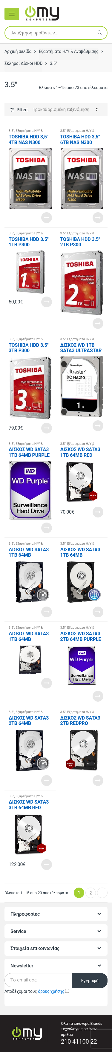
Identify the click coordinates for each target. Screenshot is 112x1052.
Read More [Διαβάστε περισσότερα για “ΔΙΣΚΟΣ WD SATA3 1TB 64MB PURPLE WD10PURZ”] (46, 528)
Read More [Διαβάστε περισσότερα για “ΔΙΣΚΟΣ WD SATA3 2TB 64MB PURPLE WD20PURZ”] (98, 696)
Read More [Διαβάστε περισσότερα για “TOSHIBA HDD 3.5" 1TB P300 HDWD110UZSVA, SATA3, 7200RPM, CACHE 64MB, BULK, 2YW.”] (46, 302)
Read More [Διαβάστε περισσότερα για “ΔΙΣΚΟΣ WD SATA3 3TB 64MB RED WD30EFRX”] (46, 864)
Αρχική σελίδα (17, 51)
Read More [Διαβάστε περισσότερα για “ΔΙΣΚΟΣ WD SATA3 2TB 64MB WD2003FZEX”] (46, 780)
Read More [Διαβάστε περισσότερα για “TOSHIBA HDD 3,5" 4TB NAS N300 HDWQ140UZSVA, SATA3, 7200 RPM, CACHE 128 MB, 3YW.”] (46, 217)
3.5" (11, 131)
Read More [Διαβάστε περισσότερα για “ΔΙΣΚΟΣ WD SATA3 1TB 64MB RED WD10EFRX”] (98, 512)
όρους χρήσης (51, 991)
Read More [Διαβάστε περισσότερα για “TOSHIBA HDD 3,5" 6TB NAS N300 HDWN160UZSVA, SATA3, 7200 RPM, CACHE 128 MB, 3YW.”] (98, 217)
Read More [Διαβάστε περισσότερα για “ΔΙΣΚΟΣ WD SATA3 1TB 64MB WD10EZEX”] (98, 612)
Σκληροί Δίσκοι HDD (23, 63)
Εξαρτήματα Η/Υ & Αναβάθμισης (68, 51)
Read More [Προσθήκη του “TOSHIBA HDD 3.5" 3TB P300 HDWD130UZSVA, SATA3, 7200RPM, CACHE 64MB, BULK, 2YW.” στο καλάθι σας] (46, 428)
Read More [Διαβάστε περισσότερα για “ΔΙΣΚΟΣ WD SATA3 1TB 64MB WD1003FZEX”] (46, 612)
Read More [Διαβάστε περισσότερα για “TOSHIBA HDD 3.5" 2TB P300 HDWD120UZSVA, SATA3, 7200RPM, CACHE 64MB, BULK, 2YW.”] (98, 323)
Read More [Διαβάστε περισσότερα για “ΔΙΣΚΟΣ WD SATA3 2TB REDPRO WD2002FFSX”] (98, 780)
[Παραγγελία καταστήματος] (65, 109)
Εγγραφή (90, 980)
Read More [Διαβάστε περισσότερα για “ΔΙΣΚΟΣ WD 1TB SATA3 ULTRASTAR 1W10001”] (98, 425)
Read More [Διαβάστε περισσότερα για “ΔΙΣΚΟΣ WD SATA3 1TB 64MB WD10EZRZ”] (46, 683)
